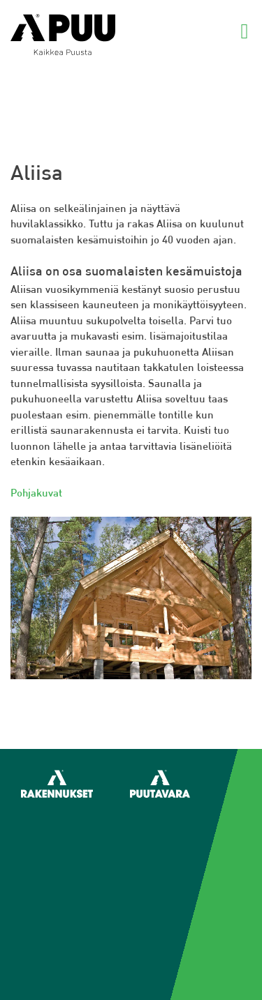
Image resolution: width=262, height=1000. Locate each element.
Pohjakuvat (36, 492)
